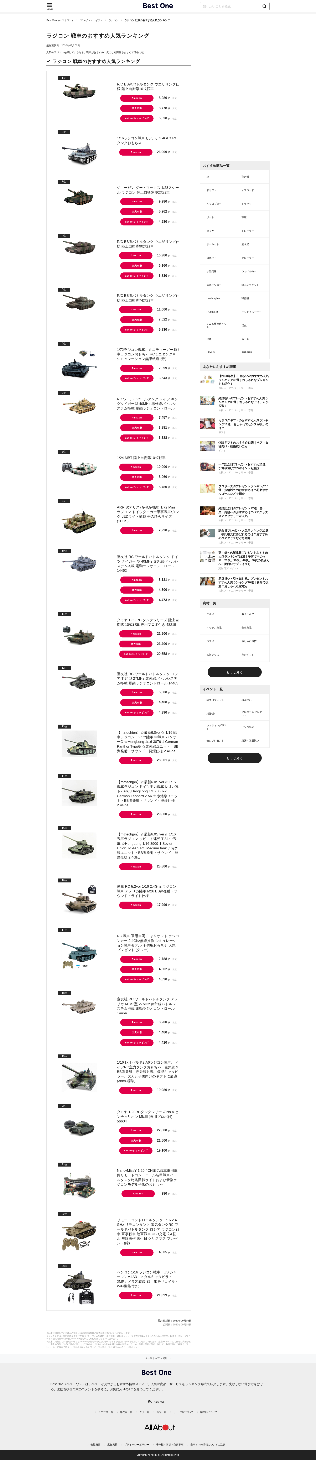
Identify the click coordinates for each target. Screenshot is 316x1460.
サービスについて (183, 1412)
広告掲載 (112, 1444)
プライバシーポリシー (136, 1444)
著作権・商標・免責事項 (169, 1444)
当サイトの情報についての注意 (207, 1444)
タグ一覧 (144, 1412)
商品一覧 (161, 1412)
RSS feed (159, 1401)
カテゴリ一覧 (105, 1412)
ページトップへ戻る (156, 1358)
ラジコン (114, 20)
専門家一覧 (126, 1412)
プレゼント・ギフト (91, 20)
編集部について (209, 1412)
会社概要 (95, 1444)
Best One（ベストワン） (60, 20)
